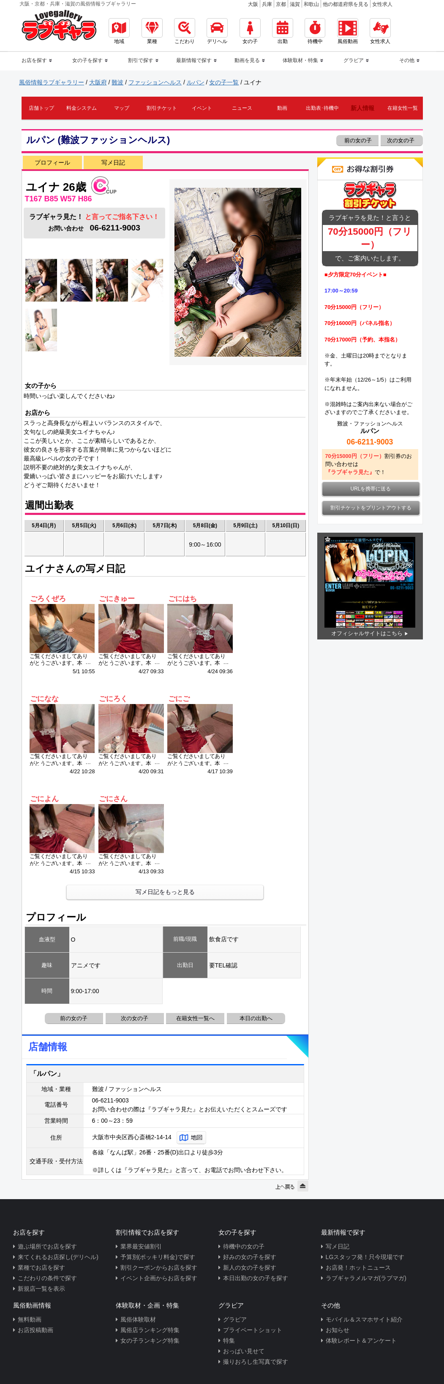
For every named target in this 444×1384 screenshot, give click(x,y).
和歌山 (311, 4)
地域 (119, 31)
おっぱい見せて (243, 1351)
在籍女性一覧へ (195, 1018)
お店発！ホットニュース (358, 1267)
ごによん (44, 799)
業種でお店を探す (41, 1267)
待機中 (315, 31)
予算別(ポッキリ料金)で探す (157, 1257)
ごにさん (113, 799)
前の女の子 (357, 140)
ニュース (242, 108)
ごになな (44, 699)
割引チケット (162, 108)
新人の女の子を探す (249, 1267)
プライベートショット (252, 1330)
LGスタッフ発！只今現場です (365, 1257)
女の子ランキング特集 (150, 1340)
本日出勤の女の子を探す (255, 1278)
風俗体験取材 (138, 1319)
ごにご (179, 699)
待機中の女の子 (243, 1246)
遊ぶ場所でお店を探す (47, 1246)
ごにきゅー (117, 599)
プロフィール (52, 162)
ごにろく (113, 699)
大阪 (253, 4)
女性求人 (382, 4)
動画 (282, 108)
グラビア (235, 1319)
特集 (229, 1340)
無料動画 (29, 1319)
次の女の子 (401, 140)
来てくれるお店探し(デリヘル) (58, 1257)
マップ (121, 108)
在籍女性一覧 (402, 108)
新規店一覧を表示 (41, 1288)
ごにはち (182, 599)
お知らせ (337, 1330)
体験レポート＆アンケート (361, 1340)
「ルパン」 (47, 1073)
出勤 (282, 31)
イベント (202, 108)
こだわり (184, 31)
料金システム (81, 108)
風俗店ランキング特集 (150, 1330)
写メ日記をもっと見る (165, 891)
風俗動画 (347, 31)
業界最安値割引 (141, 1246)
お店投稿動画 (35, 1330)
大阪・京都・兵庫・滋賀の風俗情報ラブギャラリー (77, 4)
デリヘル (217, 31)
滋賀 (295, 4)
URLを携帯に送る (371, 489)
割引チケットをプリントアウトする (370, 508)
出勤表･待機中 (322, 108)
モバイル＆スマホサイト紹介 (364, 1319)
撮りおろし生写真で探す (255, 1361)
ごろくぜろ (48, 599)
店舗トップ (41, 108)
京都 (281, 4)
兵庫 (267, 4)
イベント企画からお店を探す (158, 1278)
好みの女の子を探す (249, 1257)
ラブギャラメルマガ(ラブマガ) (366, 1278)
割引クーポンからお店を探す (158, 1267)
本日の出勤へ (256, 1018)
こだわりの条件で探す (47, 1278)
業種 (152, 31)
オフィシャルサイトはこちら (367, 633)
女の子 (250, 31)
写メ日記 (113, 162)
